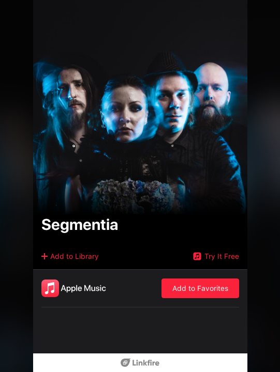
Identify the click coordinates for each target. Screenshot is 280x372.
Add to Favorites (200, 288)
